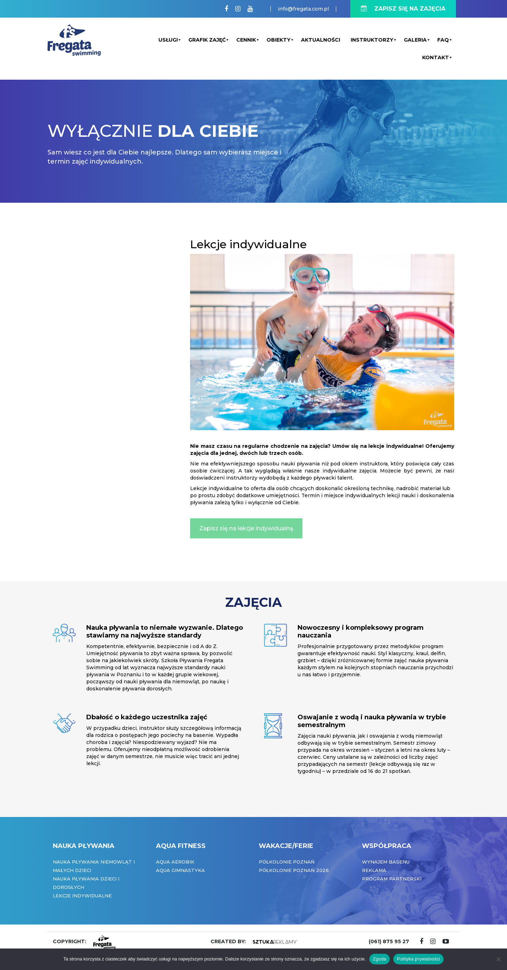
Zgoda (379, 959)
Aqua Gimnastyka (180, 870)
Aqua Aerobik (175, 862)
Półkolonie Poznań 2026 (294, 870)
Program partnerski (391, 878)
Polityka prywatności (418, 959)
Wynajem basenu (385, 862)
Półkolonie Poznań (287, 862)
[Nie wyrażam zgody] (498, 959)
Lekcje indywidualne (82, 895)
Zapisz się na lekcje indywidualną (246, 528)
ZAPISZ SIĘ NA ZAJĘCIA (403, 8)
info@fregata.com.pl (303, 9)
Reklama (374, 870)
